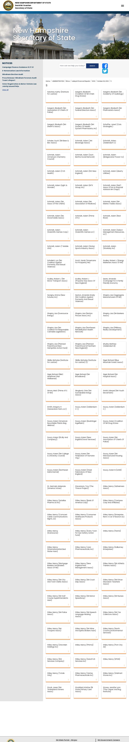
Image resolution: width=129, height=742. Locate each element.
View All (5, 90)
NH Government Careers (109, 740)
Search (92, 66)
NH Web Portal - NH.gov (66, 740)
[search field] (79, 65)
